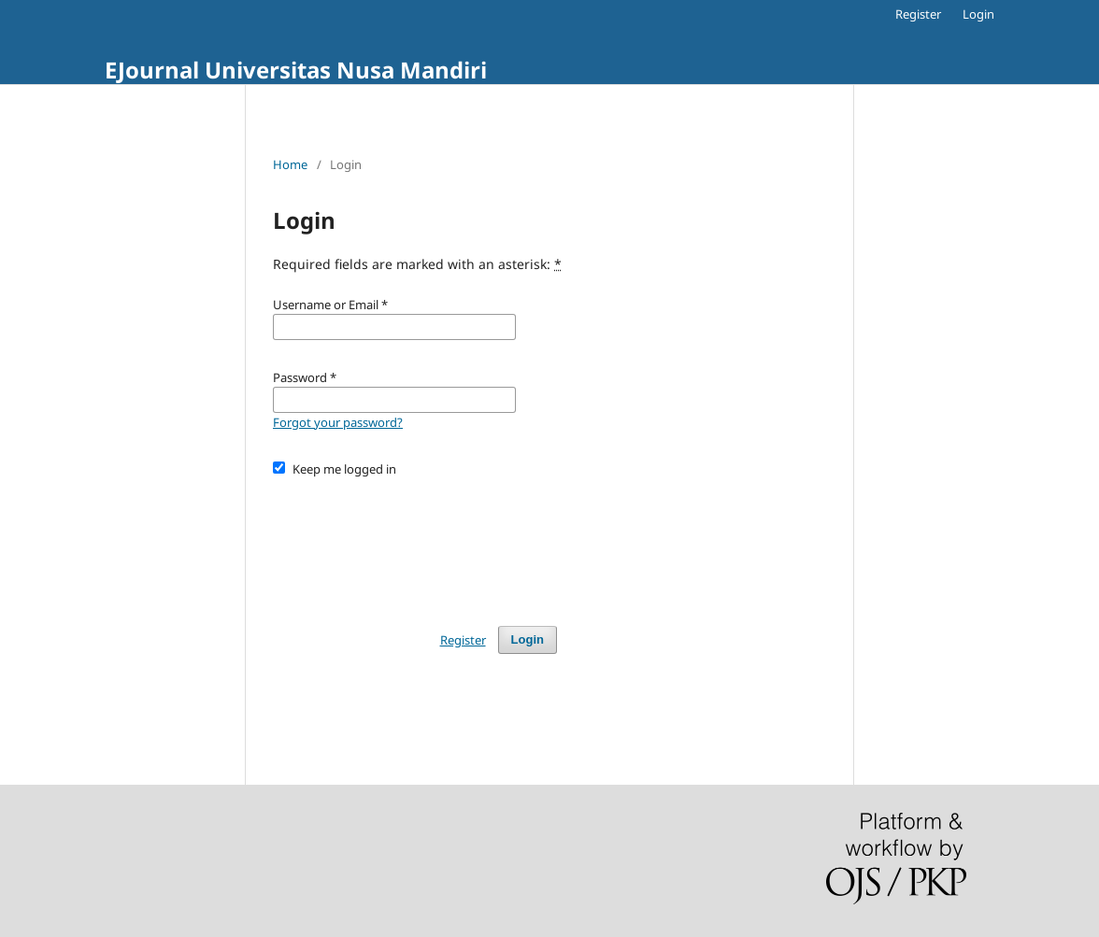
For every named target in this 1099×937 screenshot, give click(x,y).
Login (978, 14)
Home (290, 164)
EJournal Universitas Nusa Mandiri (296, 69)
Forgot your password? (338, 422)
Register (918, 14)
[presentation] (415, 542)
